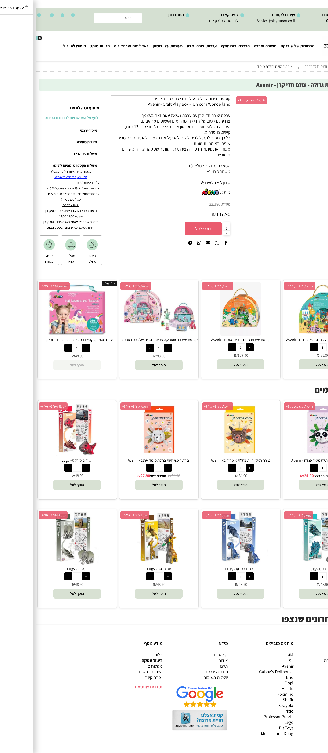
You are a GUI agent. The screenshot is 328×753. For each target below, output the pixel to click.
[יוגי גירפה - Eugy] (123, 563)
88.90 (125, 355)
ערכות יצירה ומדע (166, 46)
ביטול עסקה (116, 660)
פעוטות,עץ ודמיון (309, 677)
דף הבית (185, 655)
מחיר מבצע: (286, 476)
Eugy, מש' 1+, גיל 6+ (17, 406)
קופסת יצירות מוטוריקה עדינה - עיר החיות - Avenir (286, 339)
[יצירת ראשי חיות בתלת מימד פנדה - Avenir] (287, 455)
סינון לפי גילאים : (181, 182)
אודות (187, 660)
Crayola (250, 705)
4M (255, 655)
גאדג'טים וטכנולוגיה (95, 46)
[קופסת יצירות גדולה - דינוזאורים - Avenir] (205, 334)
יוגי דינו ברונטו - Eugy (204, 569)
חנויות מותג (64, 46)
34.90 (303, 475)
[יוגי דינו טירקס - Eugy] (41, 455)
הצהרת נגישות (115, 671)
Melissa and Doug (241, 733)
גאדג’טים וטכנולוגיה (307, 683)
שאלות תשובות (180, 677)
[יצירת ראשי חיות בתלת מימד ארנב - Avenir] (123, 455)
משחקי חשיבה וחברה (305, 660)
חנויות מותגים (312, 688)
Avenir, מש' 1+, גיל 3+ (264, 286)
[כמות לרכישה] (191, 228)
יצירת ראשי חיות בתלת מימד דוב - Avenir (205, 460)
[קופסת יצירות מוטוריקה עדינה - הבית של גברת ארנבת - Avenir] (123, 331)
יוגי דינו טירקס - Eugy (41, 460)
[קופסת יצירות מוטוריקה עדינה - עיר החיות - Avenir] (287, 334)
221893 (179, 204)
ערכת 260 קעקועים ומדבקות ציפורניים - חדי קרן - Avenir (41, 342)
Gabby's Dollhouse (240, 671)
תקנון (188, 666)
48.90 (43, 355)
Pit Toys (250, 728)
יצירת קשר (118, 677)
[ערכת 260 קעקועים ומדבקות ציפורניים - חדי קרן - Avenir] (41, 334)
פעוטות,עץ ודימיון (132, 46)
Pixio (253, 711)
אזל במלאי (73, 284)
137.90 (187, 214)
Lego (253, 722)
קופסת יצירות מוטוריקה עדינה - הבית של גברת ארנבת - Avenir (123, 342)
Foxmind (250, 694)
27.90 (109, 475)
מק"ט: (190, 204)
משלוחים (119, 666)
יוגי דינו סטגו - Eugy (287, 569)
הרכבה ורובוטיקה (199, 46)
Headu (252, 688)
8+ (165, 182)
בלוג (123, 655)
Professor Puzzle (243, 716)
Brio (254, 677)
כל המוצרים (313, 655)
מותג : (189, 192)
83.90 (289, 355)
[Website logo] (306, 43)
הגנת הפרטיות (180, 671)
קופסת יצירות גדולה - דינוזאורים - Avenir (205, 339)
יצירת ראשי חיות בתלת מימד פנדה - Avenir (287, 460)
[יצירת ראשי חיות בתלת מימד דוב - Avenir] (205, 455)
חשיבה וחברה (229, 46)
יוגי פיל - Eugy (41, 569)
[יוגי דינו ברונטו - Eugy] (204, 563)
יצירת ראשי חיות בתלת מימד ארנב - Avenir (123, 460)
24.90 (273, 475)
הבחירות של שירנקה (262, 46)
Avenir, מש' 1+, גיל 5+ (182, 286)
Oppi (253, 683)
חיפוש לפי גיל (39, 46)
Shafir (252, 699)
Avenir (252, 666)
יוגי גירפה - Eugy (123, 569)
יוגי (255, 660)
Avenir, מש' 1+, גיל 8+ (215, 100)
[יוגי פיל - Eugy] (41, 563)
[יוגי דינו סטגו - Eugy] (287, 563)
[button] (286, 364)
